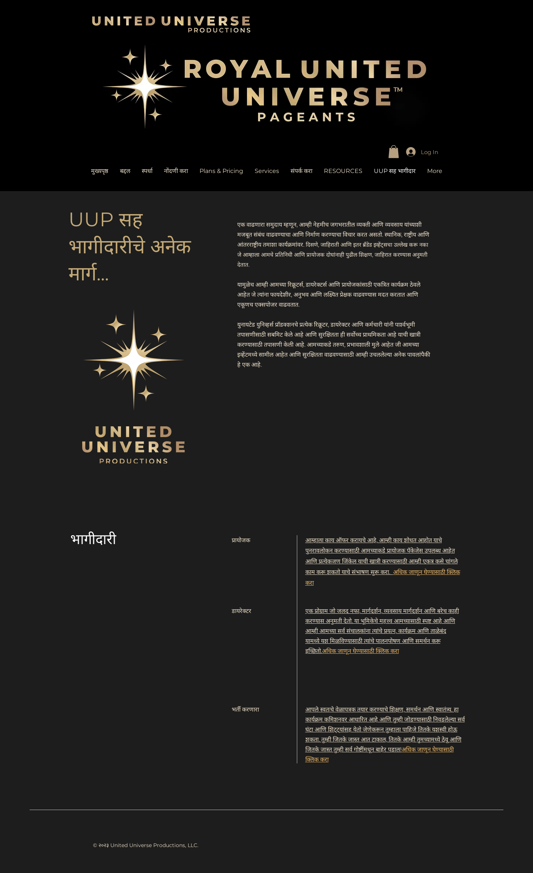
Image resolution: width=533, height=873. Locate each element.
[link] (393, 151)
